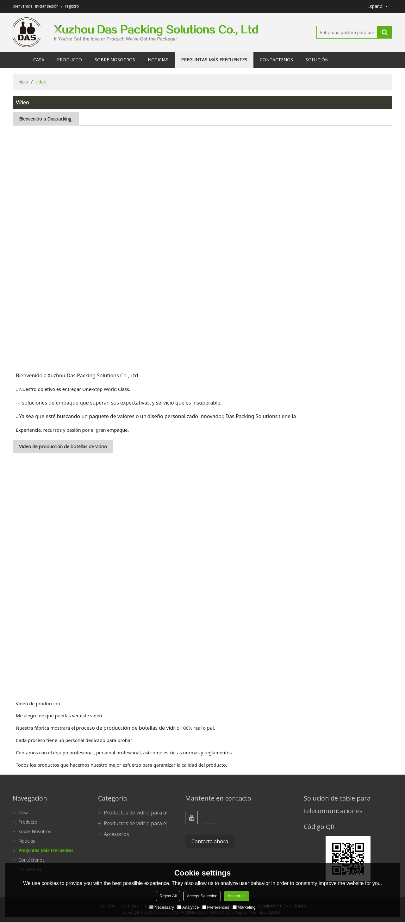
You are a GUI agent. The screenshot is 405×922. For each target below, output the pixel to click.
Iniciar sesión (47, 6)
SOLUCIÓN (317, 60)
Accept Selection (202, 896)
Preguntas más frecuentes (214, 60)
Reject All (168, 896)
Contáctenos (276, 60)
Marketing (244, 907)
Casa (38, 60)
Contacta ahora (209, 841)
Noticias (158, 60)
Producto (69, 60)
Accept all (236, 896)
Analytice (188, 907)
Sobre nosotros (115, 60)
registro (72, 6)
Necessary (161, 907)
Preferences (215, 907)
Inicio (22, 82)
